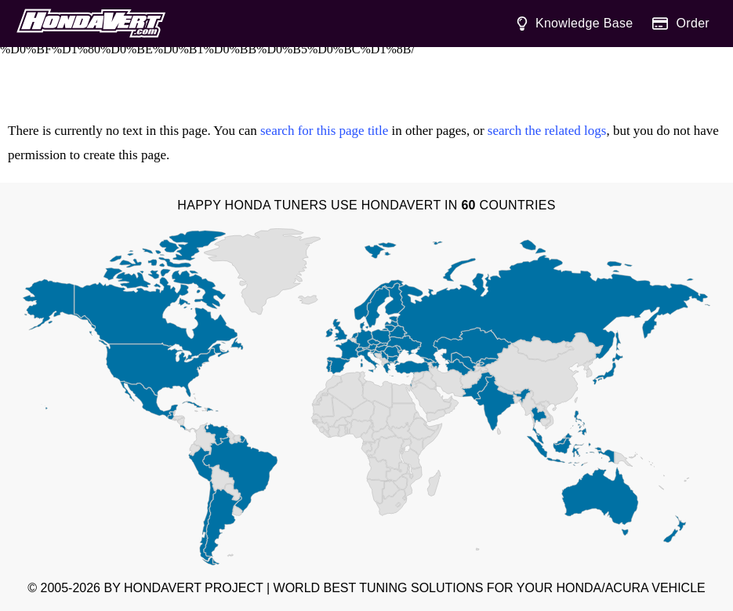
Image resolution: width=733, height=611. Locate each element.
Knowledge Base (575, 23)
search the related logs (547, 130)
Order (680, 23)
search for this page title (324, 130)
